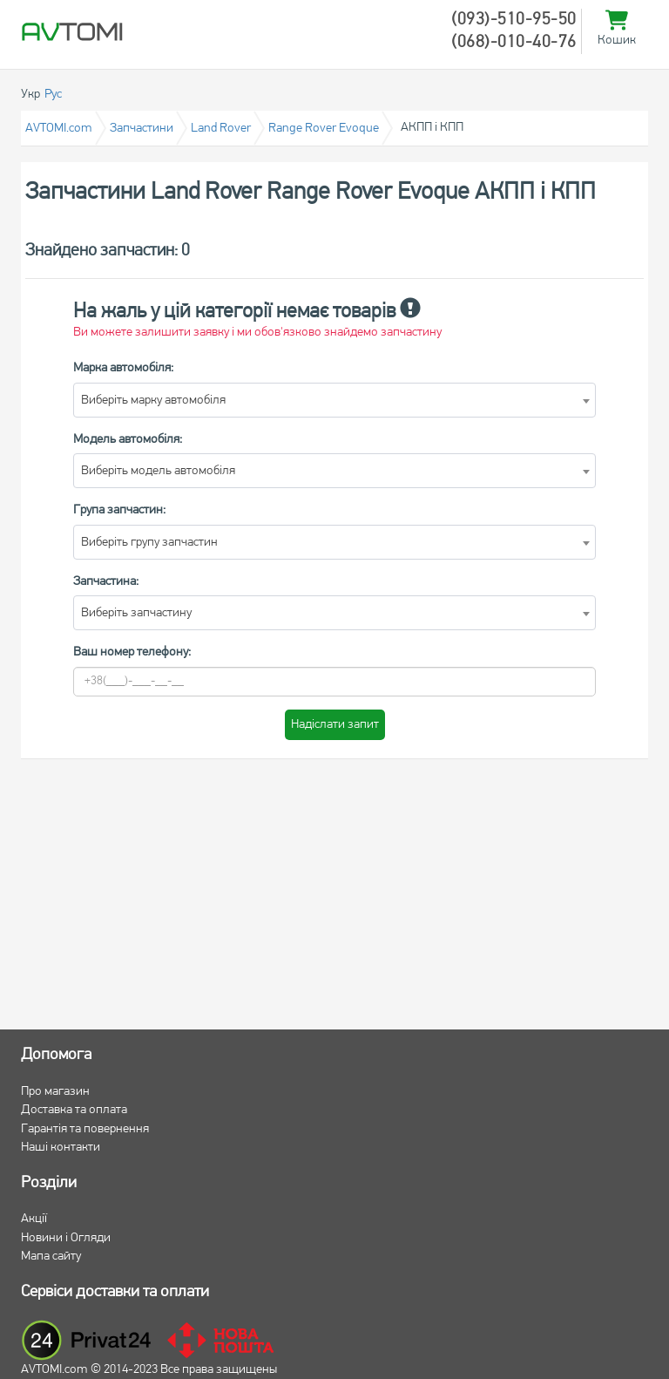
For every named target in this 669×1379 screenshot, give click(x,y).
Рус (53, 94)
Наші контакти (60, 1147)
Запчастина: (106, 581)
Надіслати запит (335, 724)
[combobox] (334, 400)
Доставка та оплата (74, 1110)
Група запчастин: (119, 510)
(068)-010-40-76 (514, 42)
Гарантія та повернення (85, 1129)
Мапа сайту (51, 1256)
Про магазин (55, 1091)
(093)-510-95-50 (514, 20)
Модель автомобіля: (127, 439)
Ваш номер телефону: (132, 652)
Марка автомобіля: (123, 368)
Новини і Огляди (66, 1238)
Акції (34, 1219)
